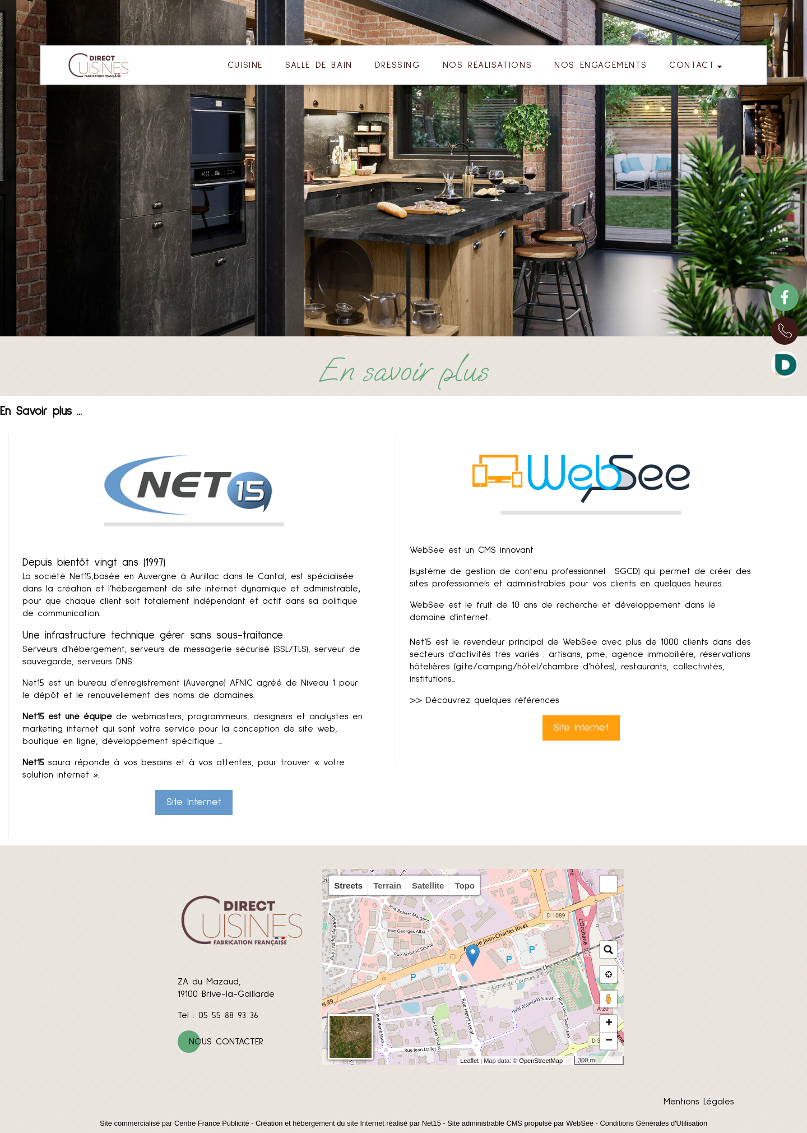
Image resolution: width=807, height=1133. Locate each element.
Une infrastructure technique (88, 635)
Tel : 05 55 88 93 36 (218, 1015)
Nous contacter (226, 1041)
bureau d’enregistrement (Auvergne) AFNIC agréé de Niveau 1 (206, 682)
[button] (608, 884)
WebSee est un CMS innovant (472, 549)
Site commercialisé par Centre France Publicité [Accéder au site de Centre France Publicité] (174, 1123)
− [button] (609, 1041)
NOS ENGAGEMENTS (600, 65)
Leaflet (469, 1060)
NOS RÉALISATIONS (487, 65)
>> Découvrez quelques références (484, 700)
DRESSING (397, 65)
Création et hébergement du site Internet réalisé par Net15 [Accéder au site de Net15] (348, 1123)
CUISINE (245, 65)
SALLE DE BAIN (319, 65)
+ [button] (609, 1023)
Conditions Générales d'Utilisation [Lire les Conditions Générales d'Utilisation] (653, 1123)
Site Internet (193, 802)
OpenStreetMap (541, 1060)
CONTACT (692, 65)
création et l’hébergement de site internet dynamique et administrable (207, 588)
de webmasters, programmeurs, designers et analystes (185, 716)
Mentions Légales (699, 1101)
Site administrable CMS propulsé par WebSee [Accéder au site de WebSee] (520, 1123)
